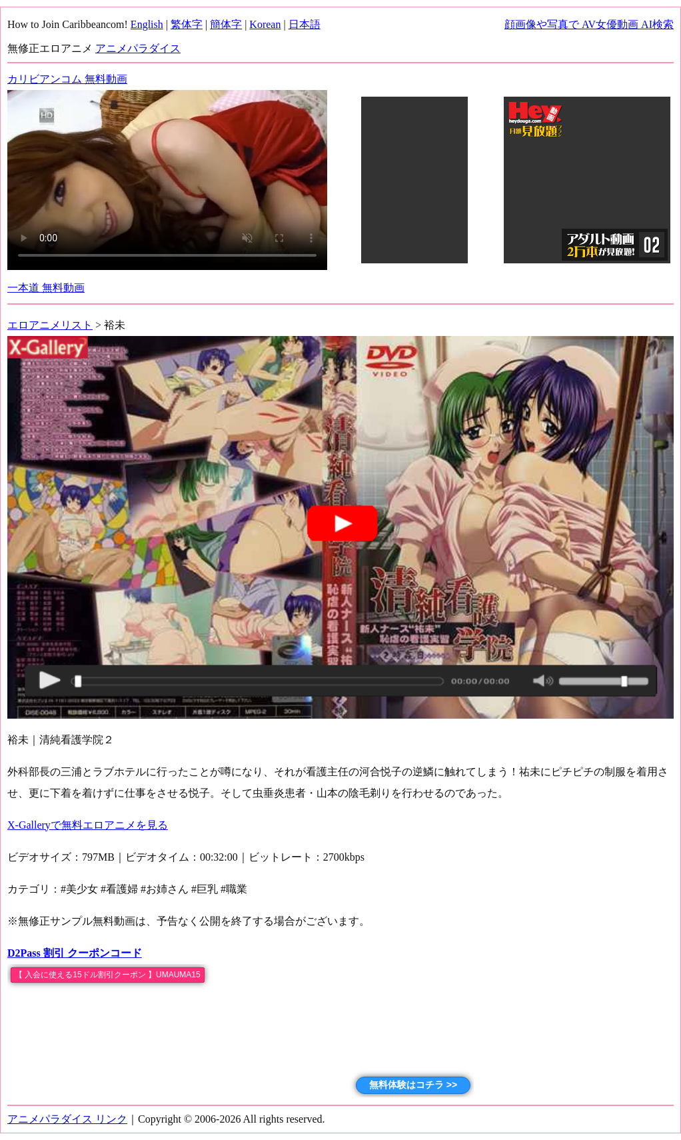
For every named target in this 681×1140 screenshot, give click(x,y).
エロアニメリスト (50, 325)
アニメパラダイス (138, 48)
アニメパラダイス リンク (67, 1119)
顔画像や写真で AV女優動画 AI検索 (589, 24)
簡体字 (226, 24)
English (147, 24)
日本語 (305, 24)
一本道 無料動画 (46, 287)
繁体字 (187, 24)
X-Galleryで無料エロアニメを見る (87, 825)
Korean (265, 24)
